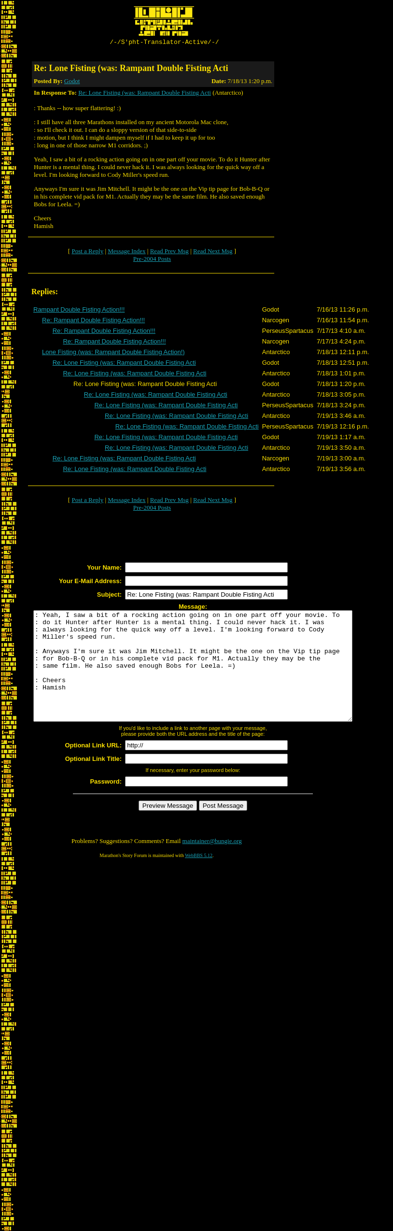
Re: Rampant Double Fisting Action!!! (93, 321)
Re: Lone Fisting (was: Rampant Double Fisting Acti (144, 94)
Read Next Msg (213, 252)
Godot (72, 82)
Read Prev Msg (169, 252)
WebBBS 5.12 (198, 878)
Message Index (126, 252)
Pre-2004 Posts (152, 260)
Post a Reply (87, 252)
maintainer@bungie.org (212, 864)
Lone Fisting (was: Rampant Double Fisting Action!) (113, 353)
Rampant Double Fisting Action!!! (79, 311)
